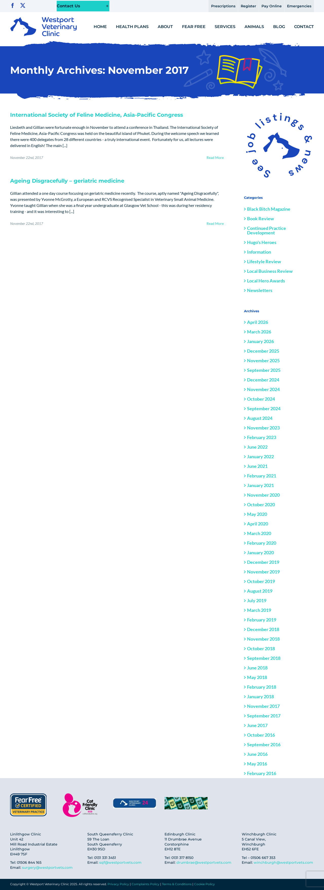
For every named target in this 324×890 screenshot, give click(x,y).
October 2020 (261, 504)
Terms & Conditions (177, 884)
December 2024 (263, 379)
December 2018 (263, 629)
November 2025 (263, 360)
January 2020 (260, 552)
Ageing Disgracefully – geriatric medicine (67, 181)
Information (259, 252)
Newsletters (259, 290)
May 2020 (257, 514)
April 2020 (257, 523)
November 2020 (263, 495)
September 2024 (263, 408)
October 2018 (261, 648)
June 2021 (257, 466)
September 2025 (263, 370)
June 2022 (257, 447)
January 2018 (260, 696)
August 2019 (259, 591)
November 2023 (263, 427)
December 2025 (263, 351)
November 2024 (263, 389)
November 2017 (263, 706)
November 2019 (263, 571)
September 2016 (263, 744)
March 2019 (259, 610)
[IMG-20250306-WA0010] (134, 800)
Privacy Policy (118, 884)
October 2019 (261, 581)
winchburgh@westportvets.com (283, 862)
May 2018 (257, 677)
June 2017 (257, 725)
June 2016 (257, 754)
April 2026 (257, 322)
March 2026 (259, 331)
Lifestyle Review (264, 261)
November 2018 (263, 639)
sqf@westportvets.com (120, 862)
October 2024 (261, 399)
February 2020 (261, 543)
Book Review (260, 218)
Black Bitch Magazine (268, 209)
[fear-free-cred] (28, 793)
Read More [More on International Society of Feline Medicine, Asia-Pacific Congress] (215, 157)
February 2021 (261, 475)
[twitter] (22, 5)
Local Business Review (270, 271)
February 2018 (261, 687)
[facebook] (12, 5)
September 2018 (263, 658)
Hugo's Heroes (261, 242)
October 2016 (261, 735)
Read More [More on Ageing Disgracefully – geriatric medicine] (215, 223)
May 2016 (257, 763)
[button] (83, 6)
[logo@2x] (43, 19)
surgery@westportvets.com (47, 867)
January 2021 (260, 485)
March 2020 (259, 533)
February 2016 (261, 773)
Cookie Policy (204, 884)
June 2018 (257, 667)
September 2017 (263, 715)
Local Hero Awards (266, 280)
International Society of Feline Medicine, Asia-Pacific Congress (96, 115)
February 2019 (261, 619)
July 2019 (256, 600)
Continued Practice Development (266, 230)
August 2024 (259, 418)
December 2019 (263, 562)
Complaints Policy (145, 884)
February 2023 (261, 437)
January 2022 (260, 456)
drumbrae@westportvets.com (203, 862)
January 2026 (260, 341)
